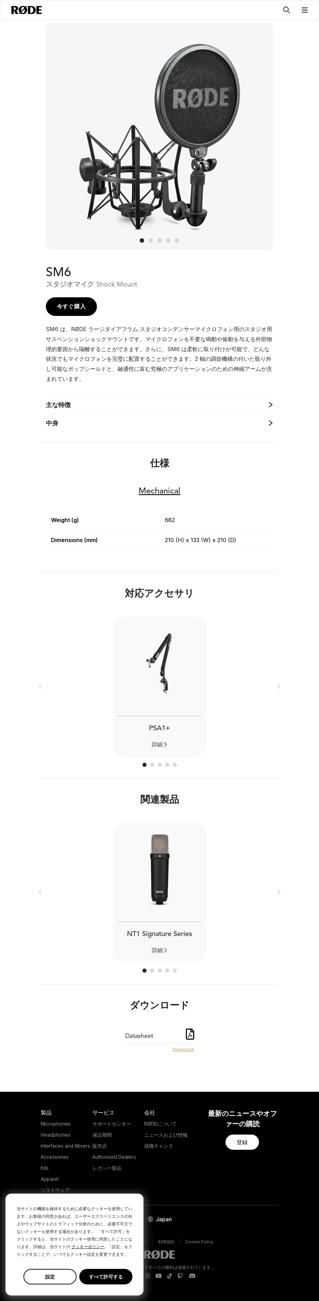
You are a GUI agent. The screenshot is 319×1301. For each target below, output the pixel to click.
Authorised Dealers (114, 1157)
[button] (305, 10)
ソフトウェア (55, 1190)
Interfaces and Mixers (65, 1146)
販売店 (99, 1146)
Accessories (55, 1157)
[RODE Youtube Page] (159, 1276)
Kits (45, 1168)
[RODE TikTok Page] (169, 1276)
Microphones (56, 1124)
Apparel (50, 1179)
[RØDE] (26, 10)
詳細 (157, 744)
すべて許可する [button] (106, 1277)
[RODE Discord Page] (192, 1276)
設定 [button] (50, 1277)
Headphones (55, 1135)
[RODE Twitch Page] (180, 1276)
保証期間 (102, 1135)
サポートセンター (111, 1124)
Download (183, 1049)
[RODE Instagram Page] (147, 1276)
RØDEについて (160, 1124)
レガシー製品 (106, 1168)
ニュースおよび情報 (166, 1135)
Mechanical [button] (159, 491)
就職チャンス (158, 1146)
